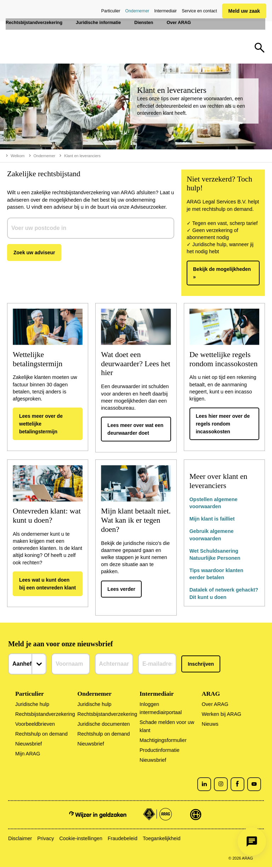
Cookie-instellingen (80, 838)
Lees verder (121, 589)
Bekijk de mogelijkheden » (222, 273)
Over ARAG (215, 704)
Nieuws (210, 724)
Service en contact (199, 10)
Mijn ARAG (27, 753)
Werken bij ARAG (221, 714)
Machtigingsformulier (163, 740)
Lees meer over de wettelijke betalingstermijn (41, 423)
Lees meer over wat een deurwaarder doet (135, 429)
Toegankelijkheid (161, 838)
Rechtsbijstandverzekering (45, 714)
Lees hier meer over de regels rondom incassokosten (223, 423)
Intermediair (165, 10)
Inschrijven (201, 664)
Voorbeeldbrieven (35, 724)
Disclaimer (20, 838)
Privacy (45, 838)
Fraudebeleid (122, 838)
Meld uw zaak (244, 11)
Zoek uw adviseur (34, 252)
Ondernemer (137, 10)
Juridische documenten (104, 724)
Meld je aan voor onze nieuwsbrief (60, 644)
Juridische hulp (32, 704)
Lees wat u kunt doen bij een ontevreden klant (47, 583)
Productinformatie (160, 750)
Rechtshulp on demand (41, 734)
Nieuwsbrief (28, 744)
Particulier (110, 10)
